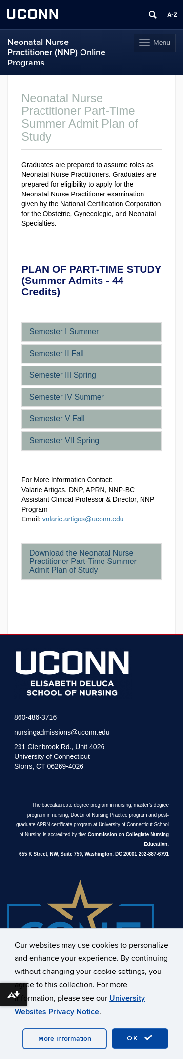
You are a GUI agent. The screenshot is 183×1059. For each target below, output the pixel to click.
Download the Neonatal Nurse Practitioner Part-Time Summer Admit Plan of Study (83, 561)
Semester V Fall (57, 418)
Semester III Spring (62, 375)
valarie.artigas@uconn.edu (83, 519)
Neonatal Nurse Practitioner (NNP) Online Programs (56, 52)
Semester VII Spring (64, 440)
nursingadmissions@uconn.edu (62, 732)
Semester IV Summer (66, 397)
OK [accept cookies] (140, 1038)
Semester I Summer (64, 331)
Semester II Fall (56, 353)
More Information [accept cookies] (64, 1039)
